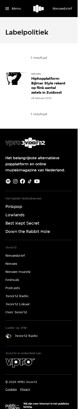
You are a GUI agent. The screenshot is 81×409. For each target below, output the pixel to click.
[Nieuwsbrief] (62, 8)
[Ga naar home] (38, 8)
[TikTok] (29, 181)
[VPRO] (20, 362)
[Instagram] (15, 181)
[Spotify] (8, 181)
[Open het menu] (13, 8)
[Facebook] (22, 181)
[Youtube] (37, 181)
